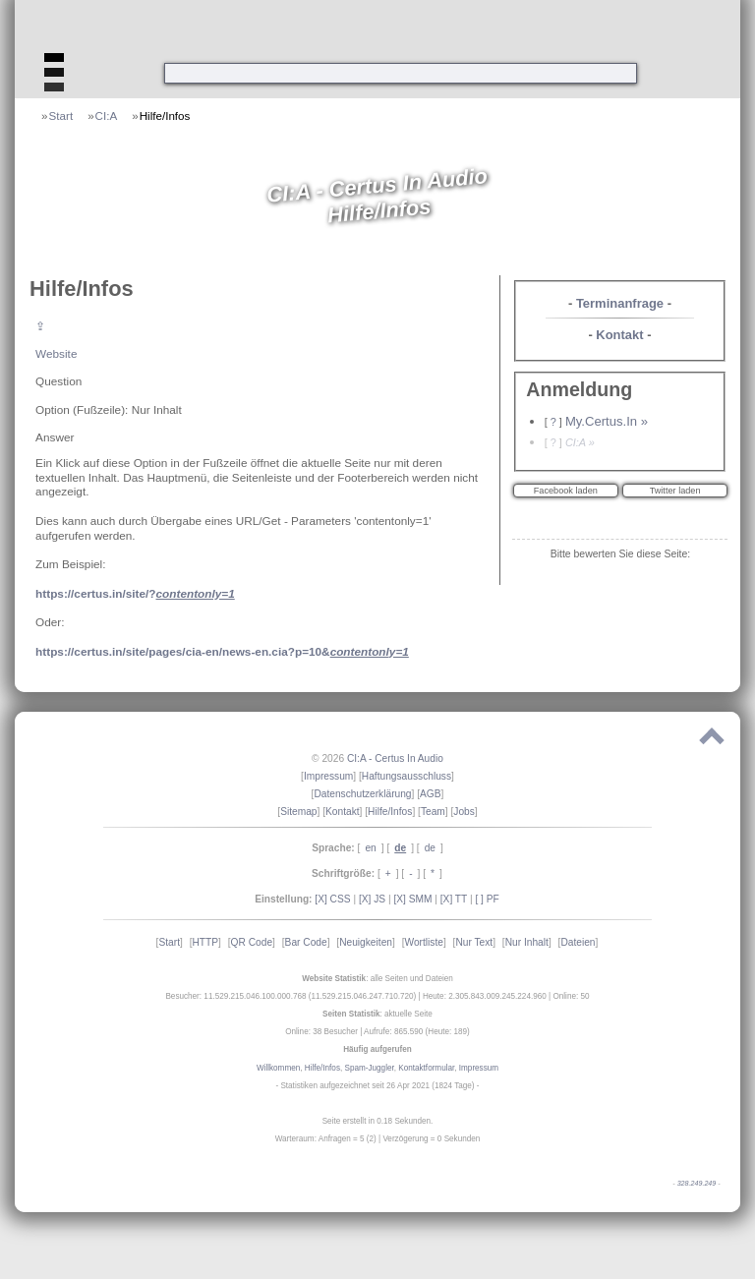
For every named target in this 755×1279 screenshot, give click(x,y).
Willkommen (278, 1068)
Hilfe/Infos (165, 115)
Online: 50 (570, 996)
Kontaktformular (426, 1068)
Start (61, 115)
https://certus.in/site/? (135, 593)
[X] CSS (332, 899)
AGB (430, 793)
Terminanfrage (620, 303)
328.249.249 (697, 1184)
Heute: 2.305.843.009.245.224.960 (485, 996)
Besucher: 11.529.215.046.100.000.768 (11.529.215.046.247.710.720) (290, 996)
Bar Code (306, 942)
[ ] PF (486, 899)
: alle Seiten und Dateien (377, 978)
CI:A (106, 115)
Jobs (464, 811)
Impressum (328, 776)
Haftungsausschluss (406, 776)
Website (56, 353)
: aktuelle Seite (377, 1014)
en (370, 848)
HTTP (205, 942)
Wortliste (423, 942)
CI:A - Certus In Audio (395, 758)
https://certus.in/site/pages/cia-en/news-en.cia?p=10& (222, 651)
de (430, 848)
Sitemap (298, 811)
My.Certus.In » (606, 421)
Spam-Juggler (369, 1068)
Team (433, 811)
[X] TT (453, 899)
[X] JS (372, 899)
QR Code (251, 942)
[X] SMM (412, 899)
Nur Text (474, 942)
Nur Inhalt (527, 942)
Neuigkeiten (365, 942)
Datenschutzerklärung (362, 793)
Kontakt (619, 334)
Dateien (577, 942)
